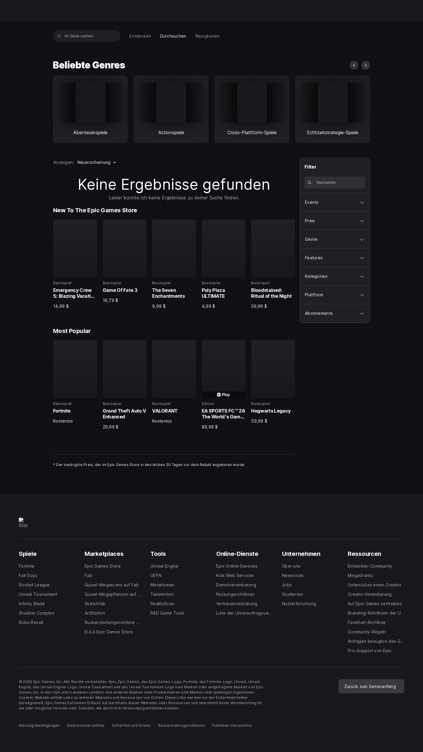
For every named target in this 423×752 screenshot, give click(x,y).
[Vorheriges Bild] (354, 65)
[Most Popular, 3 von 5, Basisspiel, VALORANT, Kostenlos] (174, 382)
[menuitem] (140, 36)
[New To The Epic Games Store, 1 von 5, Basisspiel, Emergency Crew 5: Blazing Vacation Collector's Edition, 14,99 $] (75, 264)
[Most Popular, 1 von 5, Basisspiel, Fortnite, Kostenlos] (75, 382)
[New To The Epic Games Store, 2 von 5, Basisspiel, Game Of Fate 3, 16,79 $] (125, 261)
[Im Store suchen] (59, 36)
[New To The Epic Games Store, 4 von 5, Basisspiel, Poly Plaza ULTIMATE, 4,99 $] (224, 264)
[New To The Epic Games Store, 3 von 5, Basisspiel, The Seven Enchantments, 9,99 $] (174, 264)
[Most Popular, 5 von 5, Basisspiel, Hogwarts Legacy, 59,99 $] (273, 382)
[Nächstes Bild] (365, 65)
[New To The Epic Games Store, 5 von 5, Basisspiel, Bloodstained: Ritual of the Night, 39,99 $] (273, 264)
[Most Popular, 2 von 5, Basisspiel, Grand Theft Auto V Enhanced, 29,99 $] (125, 385)
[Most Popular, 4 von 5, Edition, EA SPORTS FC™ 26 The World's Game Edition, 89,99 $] (224, 385)
